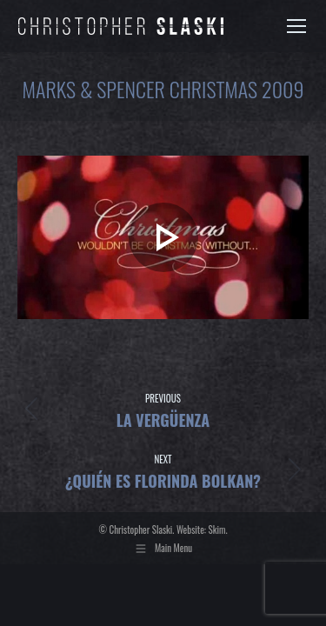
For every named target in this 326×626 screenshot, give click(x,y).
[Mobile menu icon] (296, 26)
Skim (217, 529)
